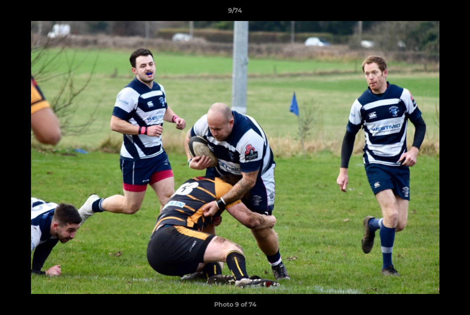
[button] (454, 13)
